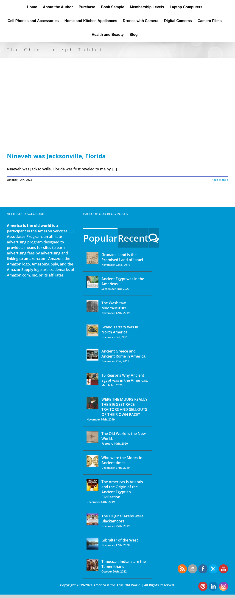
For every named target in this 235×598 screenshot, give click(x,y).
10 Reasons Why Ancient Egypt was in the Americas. (124, 378)
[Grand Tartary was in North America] (92, 330)
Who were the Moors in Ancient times (121, 460)
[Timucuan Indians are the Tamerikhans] (92, 565)
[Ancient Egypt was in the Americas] (92, 282)
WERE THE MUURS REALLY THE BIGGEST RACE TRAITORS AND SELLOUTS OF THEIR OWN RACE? (124, 407)
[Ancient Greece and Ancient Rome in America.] (92, 355)
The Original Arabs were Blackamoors (122, 518)
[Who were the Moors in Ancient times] (92, 461)
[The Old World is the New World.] (92, 437)
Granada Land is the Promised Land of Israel (122, 257)
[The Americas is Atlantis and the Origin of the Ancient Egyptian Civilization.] (92, 485)
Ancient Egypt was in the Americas (122, 281)
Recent (133, 238)
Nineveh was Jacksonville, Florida (56, 156)
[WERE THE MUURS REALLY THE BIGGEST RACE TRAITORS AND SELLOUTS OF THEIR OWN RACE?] (92, 403)
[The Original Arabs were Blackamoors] (92, 519)
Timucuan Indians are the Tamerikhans (123, 564)
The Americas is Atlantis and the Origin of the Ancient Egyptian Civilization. (122, 489)
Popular (100, 238)
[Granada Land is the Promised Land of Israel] (92, 258)
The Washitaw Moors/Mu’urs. (114, 305)
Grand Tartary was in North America (119, 329)
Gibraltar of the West (119, 540)
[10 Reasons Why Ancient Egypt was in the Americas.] (92, 379)
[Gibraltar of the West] (92, 544)
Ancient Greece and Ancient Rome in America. (123, 354)
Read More (219, 180)
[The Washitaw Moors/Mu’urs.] (92, 306)
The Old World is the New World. (123, 436)
